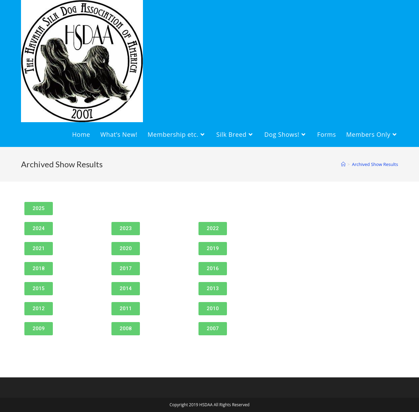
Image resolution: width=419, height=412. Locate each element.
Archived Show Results (375, 164)
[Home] (343, 164)
